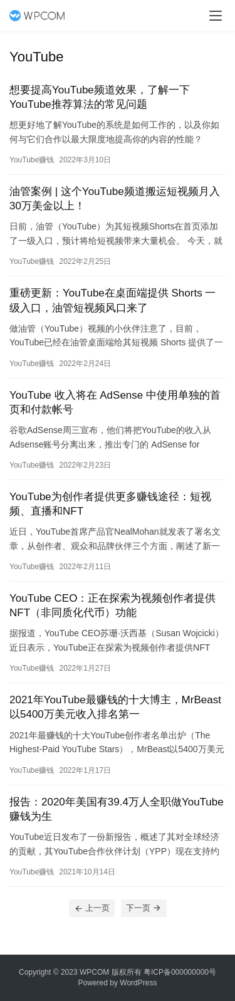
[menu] (215, 15)
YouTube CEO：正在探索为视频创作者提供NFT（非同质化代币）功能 (112, 605)
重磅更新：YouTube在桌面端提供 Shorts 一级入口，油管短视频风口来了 (112, 300)
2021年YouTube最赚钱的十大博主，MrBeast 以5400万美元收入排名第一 (115, 707)
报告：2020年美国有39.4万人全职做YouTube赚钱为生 (116, 809)
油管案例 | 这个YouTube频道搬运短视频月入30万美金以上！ (114, 199)
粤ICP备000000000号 (180, 972)
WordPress (138, 982)
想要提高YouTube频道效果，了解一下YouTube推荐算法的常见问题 (99, 97)
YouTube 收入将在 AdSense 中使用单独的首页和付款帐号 (115, 402)
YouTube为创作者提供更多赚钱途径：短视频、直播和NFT (110, 504)
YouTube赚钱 (31, 159)
